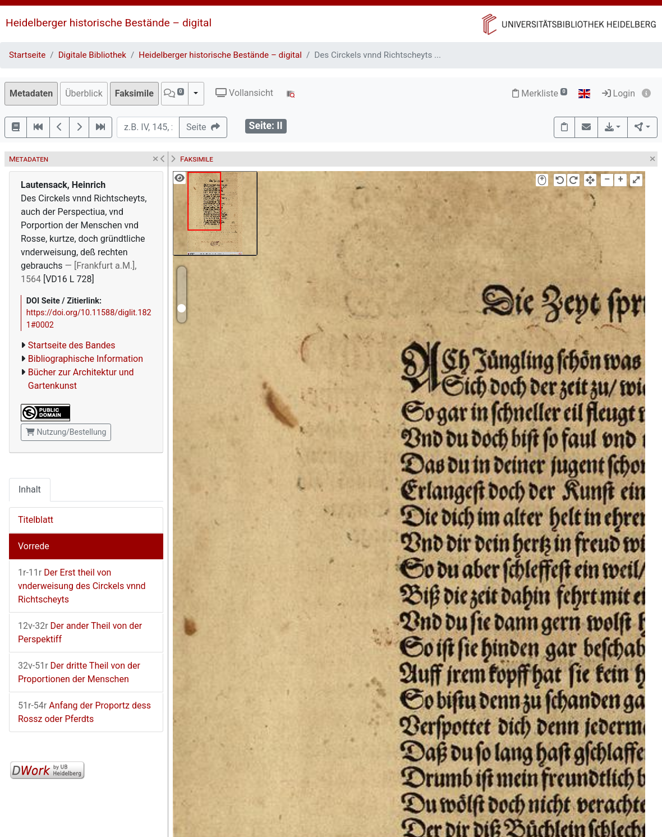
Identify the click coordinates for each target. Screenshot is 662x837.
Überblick (84, 93)
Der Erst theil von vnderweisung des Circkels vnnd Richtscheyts (82, 586)
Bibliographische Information (85, 358)
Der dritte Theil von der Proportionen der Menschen (79, 672)
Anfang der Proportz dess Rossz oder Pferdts (84, 712)
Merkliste (539, 93)
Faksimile (134, 93)
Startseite (27, 55)
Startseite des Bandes (72, 345)
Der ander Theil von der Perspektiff (80, 632)
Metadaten (31, 93)
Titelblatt (35, 519)
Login (618, 93)
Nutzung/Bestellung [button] (66, 431)
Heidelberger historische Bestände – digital (109, 22)
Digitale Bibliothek (92, 55)
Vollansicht (244, 93)
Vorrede (33, 546)
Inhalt (30, 489)
